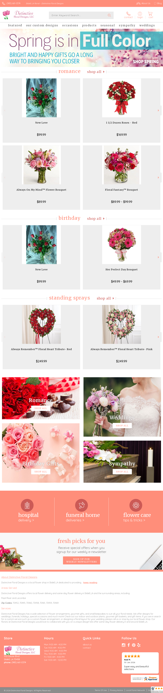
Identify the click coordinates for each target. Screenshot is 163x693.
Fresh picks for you (81, 546)
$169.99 (122, 135)
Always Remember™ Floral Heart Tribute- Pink (122, 349)
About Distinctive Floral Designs (19, 577)
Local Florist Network (135, 690)
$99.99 (41, 135)
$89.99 (41, 202)
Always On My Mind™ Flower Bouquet (41, 189)
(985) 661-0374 (13, 3)
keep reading (90, 582)
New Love (41, 122)
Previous (4, 110)
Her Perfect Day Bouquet (122, 269)
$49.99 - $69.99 (121, 281)
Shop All (94, 72)
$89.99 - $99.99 (121, 202)
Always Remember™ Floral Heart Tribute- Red (41, 349)
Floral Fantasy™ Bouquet (121, 189)
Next (159, 110)
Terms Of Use (101, 690)
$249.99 (41, 361)
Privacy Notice (116, 690)
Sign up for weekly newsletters (81, 560)
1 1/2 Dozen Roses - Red (121, 122)
